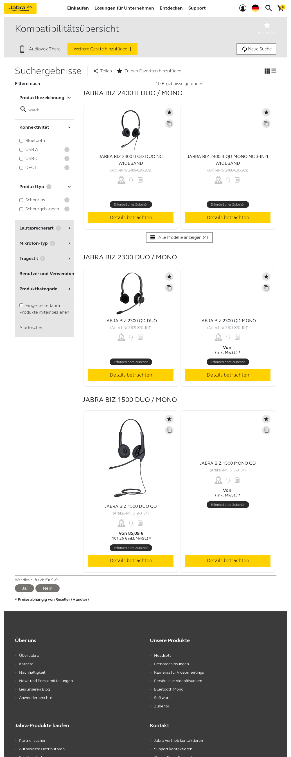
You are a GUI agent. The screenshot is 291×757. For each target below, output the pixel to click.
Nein (47, 588)
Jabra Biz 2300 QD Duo (131, 320)
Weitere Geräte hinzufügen (104, 49)
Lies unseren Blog (34, 689)
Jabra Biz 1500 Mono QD (228, 463)
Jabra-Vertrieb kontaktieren (178, 740)
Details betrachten (131, 217)
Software (162, 697)
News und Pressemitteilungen (46, 680)
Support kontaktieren (173, 749)
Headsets (162, 655)
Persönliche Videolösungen (178, 680)
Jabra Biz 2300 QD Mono (228, 320)
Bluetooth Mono (168, 689)
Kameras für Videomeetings (179, 672)
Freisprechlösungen (171, 664)
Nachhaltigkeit (32, 672)
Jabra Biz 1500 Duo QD (131, 506)
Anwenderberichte (35, 697)
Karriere (26, 664)
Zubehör (161, 706)
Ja (24, 588)
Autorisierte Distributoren (42, 749)
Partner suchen (32, 740)
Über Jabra (29, 655)
